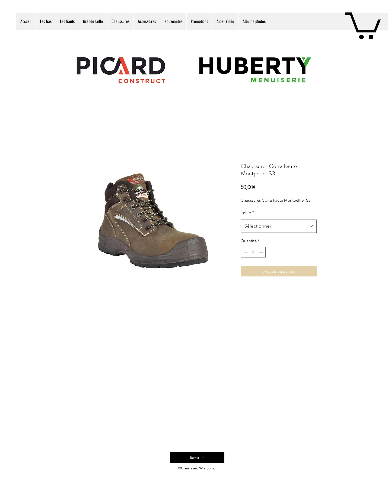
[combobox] (279, 226)
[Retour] (197, 457)
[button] (363, 24)
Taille (248, 213)
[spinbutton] (253, 252)
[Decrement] (245, 252)
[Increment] (261, 252)
